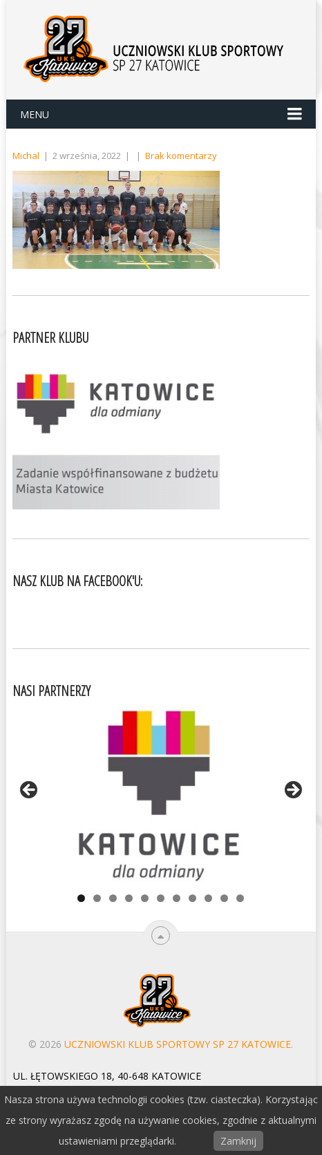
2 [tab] (97, 898)
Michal (25, 155)
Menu (34, 114)
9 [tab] (208, 898)
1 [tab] (81, 898)
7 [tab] (176, 898)
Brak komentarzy (181, 155)
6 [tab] (160, 898)
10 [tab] (224, 898)
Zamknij (238, 1140)
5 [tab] (145, 898)
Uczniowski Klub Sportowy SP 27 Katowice (177, 1044)
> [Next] (292, 790)
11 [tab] (240, 898)
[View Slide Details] (160, 794)
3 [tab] (113, 898)
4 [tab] (129, 898)
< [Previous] (29, 790)
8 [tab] (192, 898)
